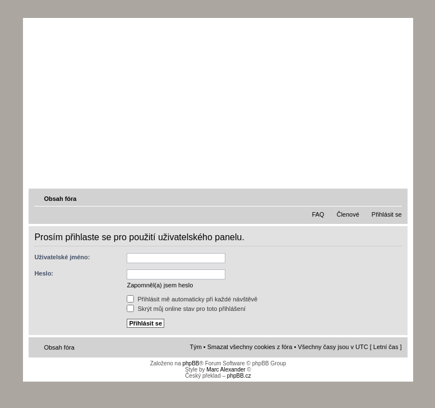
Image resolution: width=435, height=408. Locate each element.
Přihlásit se (387, 214)
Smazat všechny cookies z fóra (250, 346)
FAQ (318, 214)
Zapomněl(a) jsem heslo (160, 285)
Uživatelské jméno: (62, 257)
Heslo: (43, 273)
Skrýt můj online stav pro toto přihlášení (186, 308)
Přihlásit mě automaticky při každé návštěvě (192, 299)
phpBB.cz (239, 376)
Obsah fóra (60, 198)
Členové (347, 214)
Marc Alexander (225, 369)
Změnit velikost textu (394, 198)
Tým (195, 346)
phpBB (190, 363)
